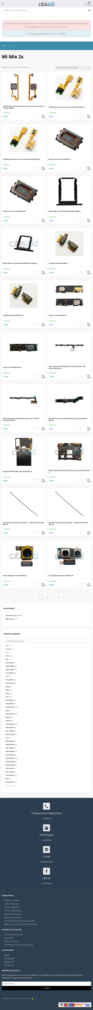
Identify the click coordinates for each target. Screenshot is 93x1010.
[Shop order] (73, 68)
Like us (46, 878)
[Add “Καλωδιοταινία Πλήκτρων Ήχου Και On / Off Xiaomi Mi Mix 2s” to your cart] (88, 377)
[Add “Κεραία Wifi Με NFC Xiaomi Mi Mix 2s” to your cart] (43, 481)
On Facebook (46, 883)
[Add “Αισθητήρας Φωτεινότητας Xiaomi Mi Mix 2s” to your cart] (43, 168)
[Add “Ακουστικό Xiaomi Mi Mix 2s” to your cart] (43, 220)
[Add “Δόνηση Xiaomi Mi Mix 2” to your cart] (88, 273)
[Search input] (45, 10)
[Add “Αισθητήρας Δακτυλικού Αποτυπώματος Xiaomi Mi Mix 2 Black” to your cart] (43, 116)
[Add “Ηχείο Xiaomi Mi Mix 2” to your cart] (88, 325)
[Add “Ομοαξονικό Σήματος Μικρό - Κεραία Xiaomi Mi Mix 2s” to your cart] (88, 533)
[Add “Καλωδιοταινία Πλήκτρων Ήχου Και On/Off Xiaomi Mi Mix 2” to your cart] (43, 429)
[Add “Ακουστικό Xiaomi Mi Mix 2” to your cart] (88, 168)
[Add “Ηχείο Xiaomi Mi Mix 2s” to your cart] (43, 377)
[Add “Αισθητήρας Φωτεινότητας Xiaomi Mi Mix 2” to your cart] (88, 116)
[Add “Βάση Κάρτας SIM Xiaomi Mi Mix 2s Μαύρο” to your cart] (43, 273)
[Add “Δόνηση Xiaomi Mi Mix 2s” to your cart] (43, 325)
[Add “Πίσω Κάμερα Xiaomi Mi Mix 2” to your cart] (43, 585)
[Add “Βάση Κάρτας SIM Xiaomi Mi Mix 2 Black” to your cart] (88, 220)
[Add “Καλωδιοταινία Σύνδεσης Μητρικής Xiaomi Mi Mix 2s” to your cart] (88, 429)
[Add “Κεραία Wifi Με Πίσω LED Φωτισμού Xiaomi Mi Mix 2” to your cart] (88, 481)
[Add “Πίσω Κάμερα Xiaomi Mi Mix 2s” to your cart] (88, 585)
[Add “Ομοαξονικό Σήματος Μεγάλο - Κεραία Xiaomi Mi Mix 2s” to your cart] (43, 533)
